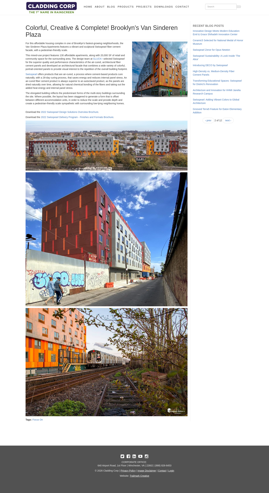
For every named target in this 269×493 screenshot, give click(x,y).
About (100, 6)
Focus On (37, 419)
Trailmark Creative (139, 475)
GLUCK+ (98, 58)
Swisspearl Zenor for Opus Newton (211, 49)
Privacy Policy (128, 470)
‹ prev (208, 120)
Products (126, 6)
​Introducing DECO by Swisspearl (210, 65)
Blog (111, 6)
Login (171, 470)
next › (228, 120)
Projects (144, 6)
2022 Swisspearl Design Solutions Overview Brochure (69, 112)
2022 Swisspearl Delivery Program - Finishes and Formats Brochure (77, 117)
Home (88, 6)
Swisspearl (31, 74)
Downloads (163, 6)
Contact (182, 6)
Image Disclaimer (147, 470)
